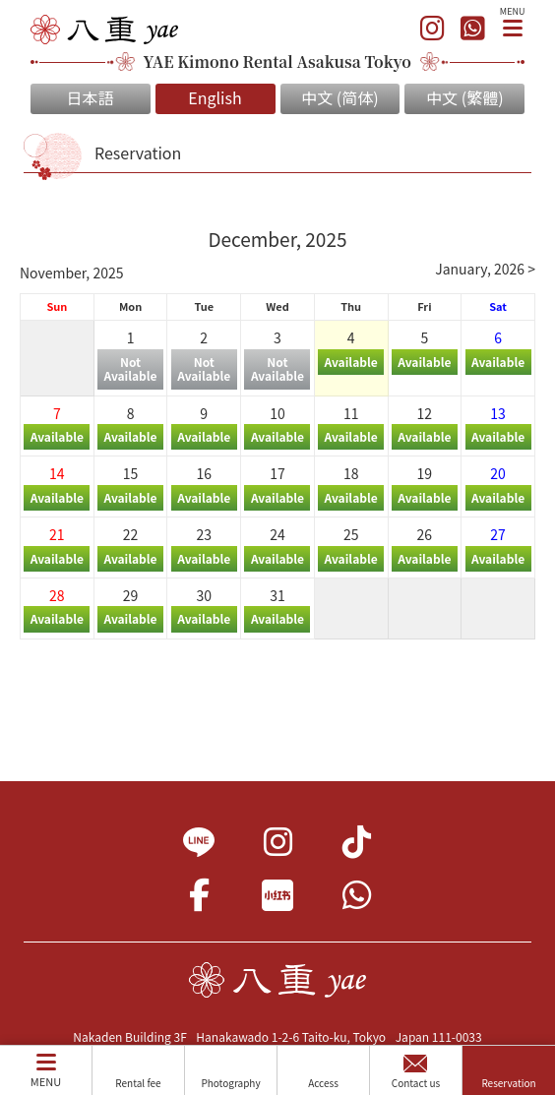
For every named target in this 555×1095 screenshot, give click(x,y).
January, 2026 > (485, 268)
